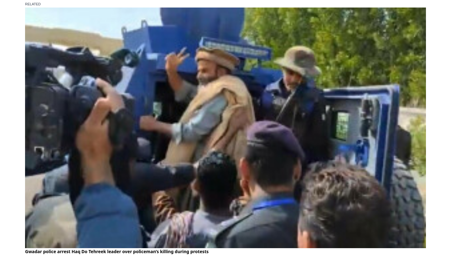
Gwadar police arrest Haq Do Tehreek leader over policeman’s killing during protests (117, 251)
